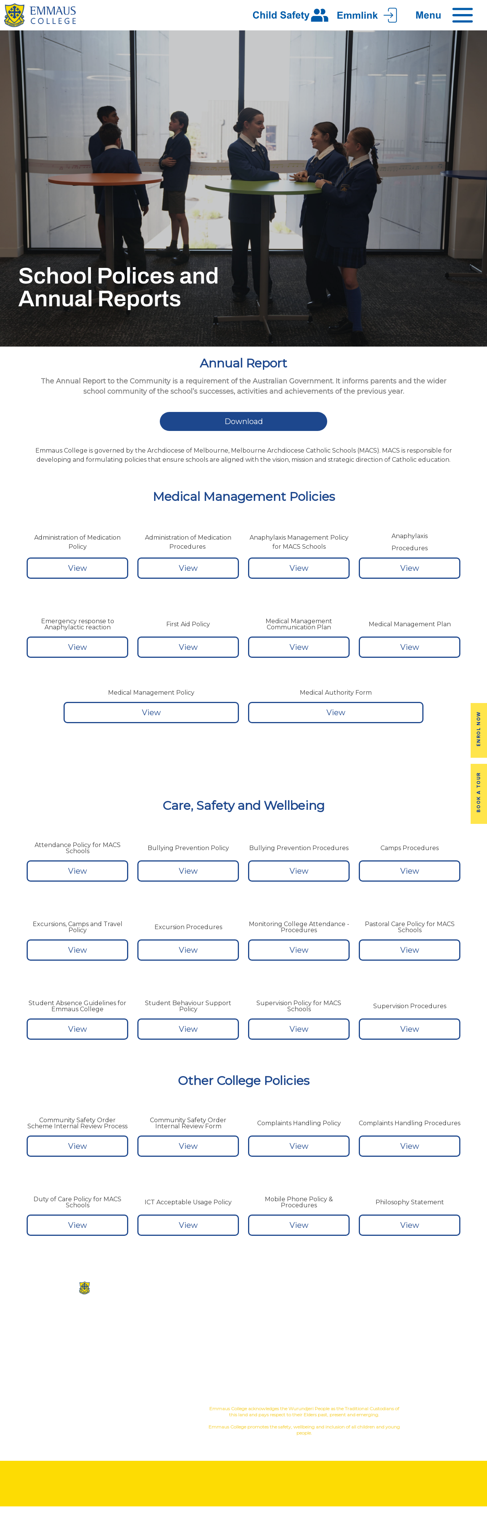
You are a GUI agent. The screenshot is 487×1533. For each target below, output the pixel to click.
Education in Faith (284, 1341)
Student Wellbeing (284, 1353)
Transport (365, 1334)
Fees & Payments (446, 1334)
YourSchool (453, 1409)
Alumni (365, 1322)
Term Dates (365, 1359)
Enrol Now (478, 728)
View (77, 568)
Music (305, 1316)
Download (243, 421)
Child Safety (284, 1365)
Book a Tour (478, 792)
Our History (203, 1322)
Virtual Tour (203, 1347)
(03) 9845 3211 (81, 1318)
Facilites (203, 1334)
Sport (284, 1328)
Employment (446, 1347)
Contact (203, 1359)
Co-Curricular (271, 1316)
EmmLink (447, 1359)
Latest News (365, 1347)
